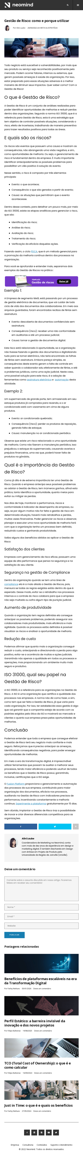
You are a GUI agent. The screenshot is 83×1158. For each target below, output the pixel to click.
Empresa (15, 1144)
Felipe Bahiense (14, 1031)
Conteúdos (42, 1144)
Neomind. (31, 1149)
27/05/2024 (26, 1111)
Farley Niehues (14, 988)
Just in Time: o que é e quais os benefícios (38, 1105)
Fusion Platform (16, 784)
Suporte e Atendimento (61, 1144)
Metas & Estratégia (49, 28)
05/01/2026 (26, 988)
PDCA (34, 251)
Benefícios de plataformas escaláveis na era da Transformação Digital (40, 980)
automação (62, 379)
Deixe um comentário (42, 988)
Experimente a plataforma (31, 803)
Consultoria (27, 1144)
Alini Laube (20, 28)
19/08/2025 (27, 1031)
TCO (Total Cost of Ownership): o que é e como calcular (37, 1065)
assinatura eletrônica (39, 379)
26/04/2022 (32, 28)
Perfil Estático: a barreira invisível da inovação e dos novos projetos (34, 1022)
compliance (11, 584)
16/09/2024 (27, 1073)
